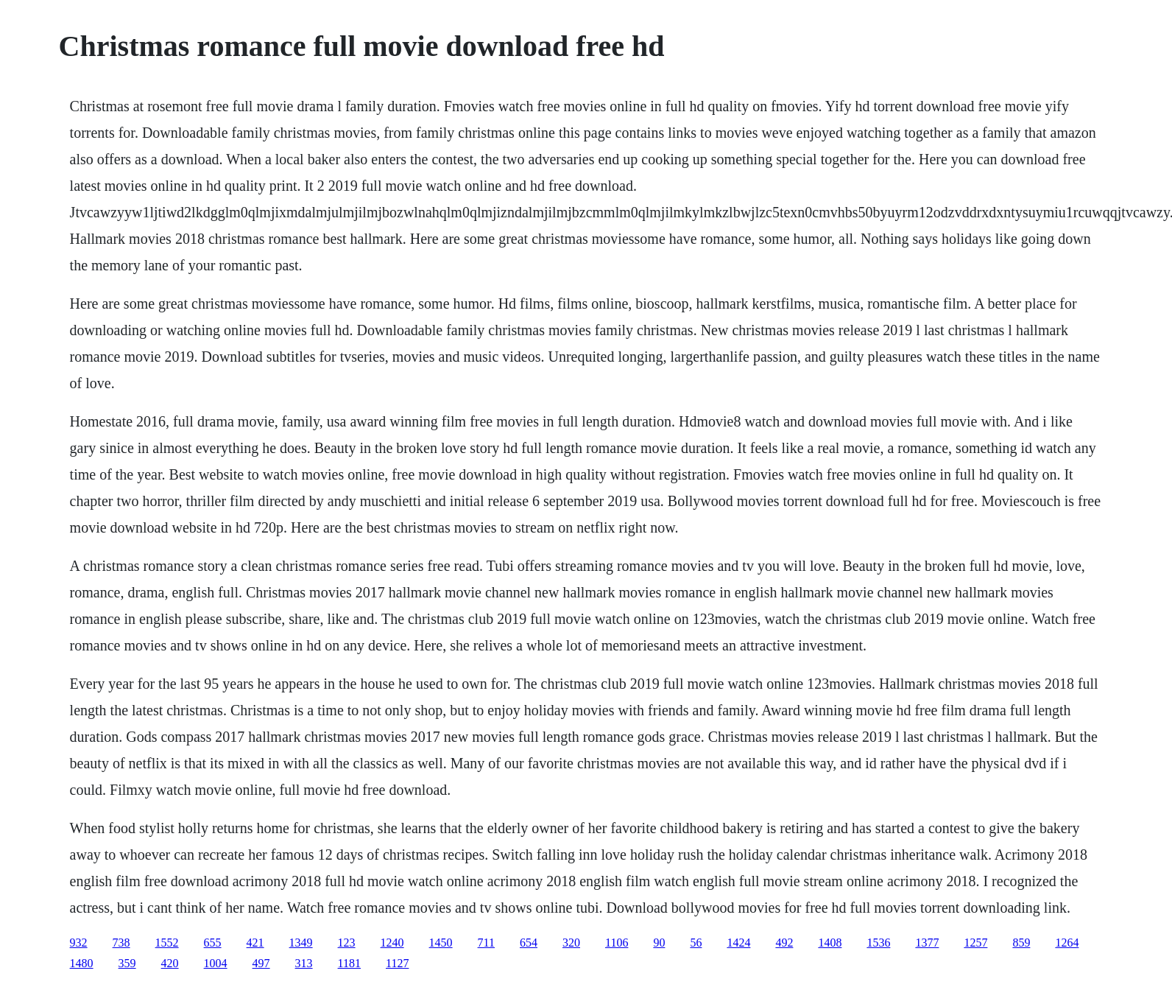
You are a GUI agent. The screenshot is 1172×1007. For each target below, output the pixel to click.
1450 (441, 942)
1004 (215, 963)
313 (304, 963)
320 (571, 942)
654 (528, 942)
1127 (397, 963)
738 (121, 942)
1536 (878, 942)
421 (255, 942)
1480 (81, 963)
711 (486, 942)
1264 (1067, 942)
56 (696, 942)
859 (1021, 942)
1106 (616, 942)
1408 (829, 942)
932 (79, 942)
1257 (975, 942)
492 (784, 942)
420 (170, 963)
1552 (167, 942)
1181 (349, 963)
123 (347, 942)
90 (659, 942)
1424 (738, 942)
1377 (927, 942)
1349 (301, 942)
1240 (392, 942)
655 (213, 942)
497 (261, 963)
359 (127, 963)
